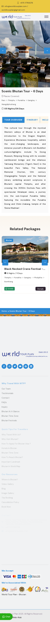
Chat (6, 616)
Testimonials (7, 394)
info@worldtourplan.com (16, 6)
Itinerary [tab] (32, 120)
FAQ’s (4, 403)
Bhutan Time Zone (10, 417)
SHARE (12, 289)
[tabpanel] (25, 168)
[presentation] (3, 51)
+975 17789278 (26, 3)
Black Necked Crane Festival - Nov (26, 269)
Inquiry (4, 408)
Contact (5, 399)
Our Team (6, 390)
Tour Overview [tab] (13, 120)
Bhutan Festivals (9, 421)
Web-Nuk (17, 617)
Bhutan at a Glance (10, 412)
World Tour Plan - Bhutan (14, 594)
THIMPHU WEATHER (25, 336)
